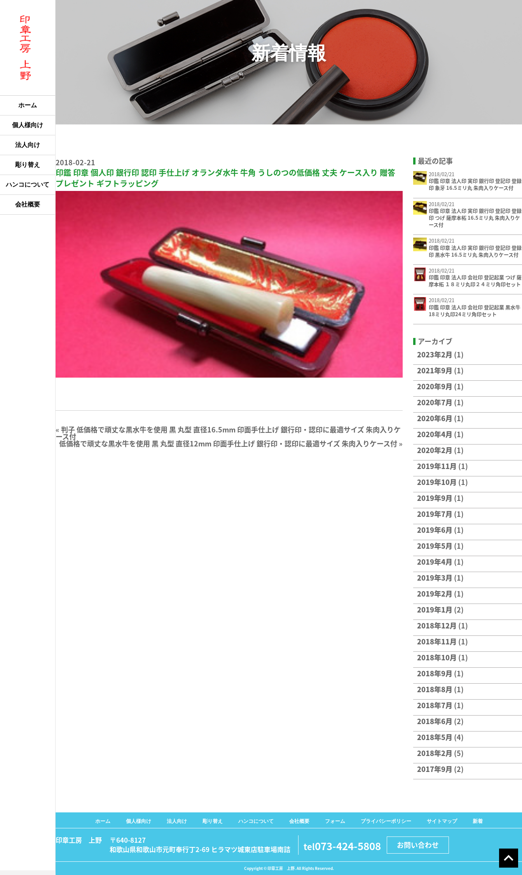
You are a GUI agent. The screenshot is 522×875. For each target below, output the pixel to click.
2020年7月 (434, 402)
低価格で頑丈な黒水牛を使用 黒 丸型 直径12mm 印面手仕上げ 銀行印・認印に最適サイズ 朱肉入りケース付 (228, 443)
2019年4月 (434, 561)
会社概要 (27, 204)
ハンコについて (27, 184)
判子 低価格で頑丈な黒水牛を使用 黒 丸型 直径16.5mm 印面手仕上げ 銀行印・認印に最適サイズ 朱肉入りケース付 (228, 433)
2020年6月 (434, 418)
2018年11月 (437, 641)
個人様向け (27, 125)
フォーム (335, 821)
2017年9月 (434, 769)
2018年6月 (434, 721)
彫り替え (27, 164)
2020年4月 (434, 434)
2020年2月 (434, 450)
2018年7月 (434, 705)
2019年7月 (434, 514)
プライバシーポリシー (386, 821)
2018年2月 (434, 753)
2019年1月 (434, 609)
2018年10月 (437, 657)
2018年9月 (434, 673)
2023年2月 (434, 354)
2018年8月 (434, 689)
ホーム (27, 105)
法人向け (27, 145)
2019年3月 (434, 577)
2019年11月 (437, 466)
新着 (478, 821)
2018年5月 (434, 737)
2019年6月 (434, 530)
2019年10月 (437, 482)
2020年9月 (434, 386)
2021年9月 (434, 370)
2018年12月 (437, 625)
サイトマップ (442, 821)
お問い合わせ (418, 845)
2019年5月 (434, 546)
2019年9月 (434, 498)
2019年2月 (434, 593)
